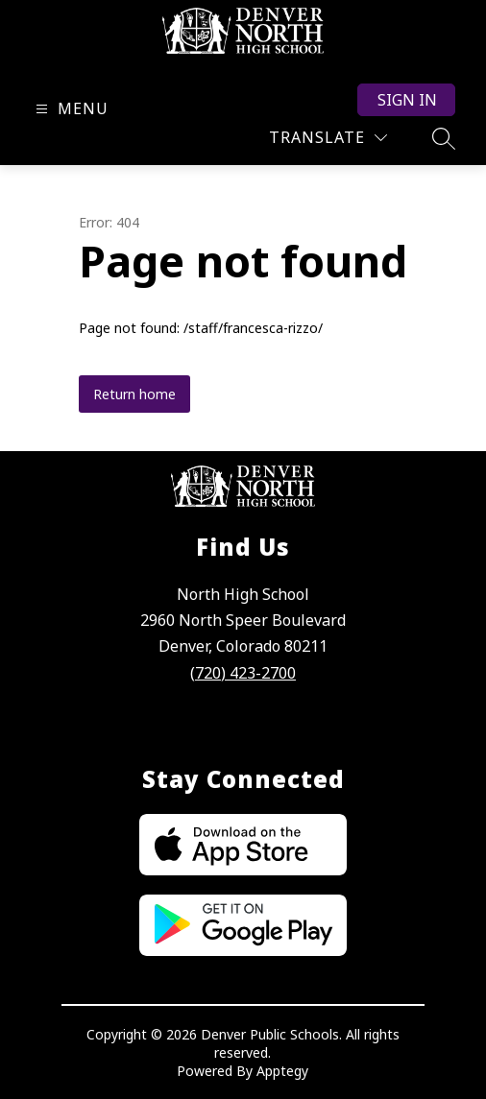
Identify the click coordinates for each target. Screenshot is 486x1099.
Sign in (407, 99)
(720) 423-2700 (243, 672)
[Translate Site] (328, 138)
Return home (134, 394)
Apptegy (282, 1071)
